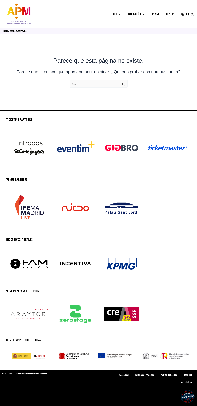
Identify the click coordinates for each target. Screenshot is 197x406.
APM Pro (170, 14)
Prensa (155, 14)
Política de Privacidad (144, 374)
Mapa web (188, 374)
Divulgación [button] (135, 14)
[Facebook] (187, 14)
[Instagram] (182, 14)
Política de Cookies (169, 374)
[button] (119, 14)
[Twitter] (192, 14)
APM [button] (117, 14)
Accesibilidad (186, 381)
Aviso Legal (124, 374)
